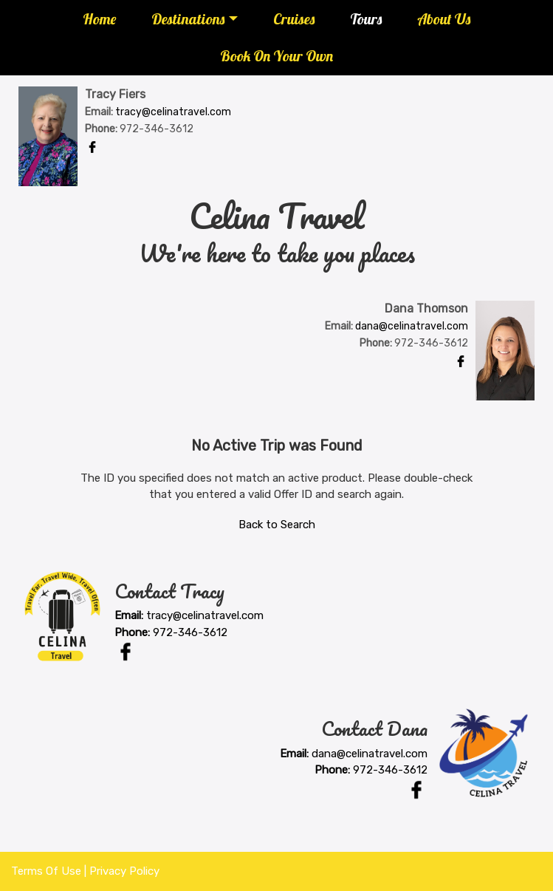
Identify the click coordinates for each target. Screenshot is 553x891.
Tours (366, 19)
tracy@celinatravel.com (173, 112)
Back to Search (276, 524)
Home (99, 19)
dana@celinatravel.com (411, 326)
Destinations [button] (187, 19)
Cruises (294, 19)
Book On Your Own (276, 56)
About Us (443, 19)
